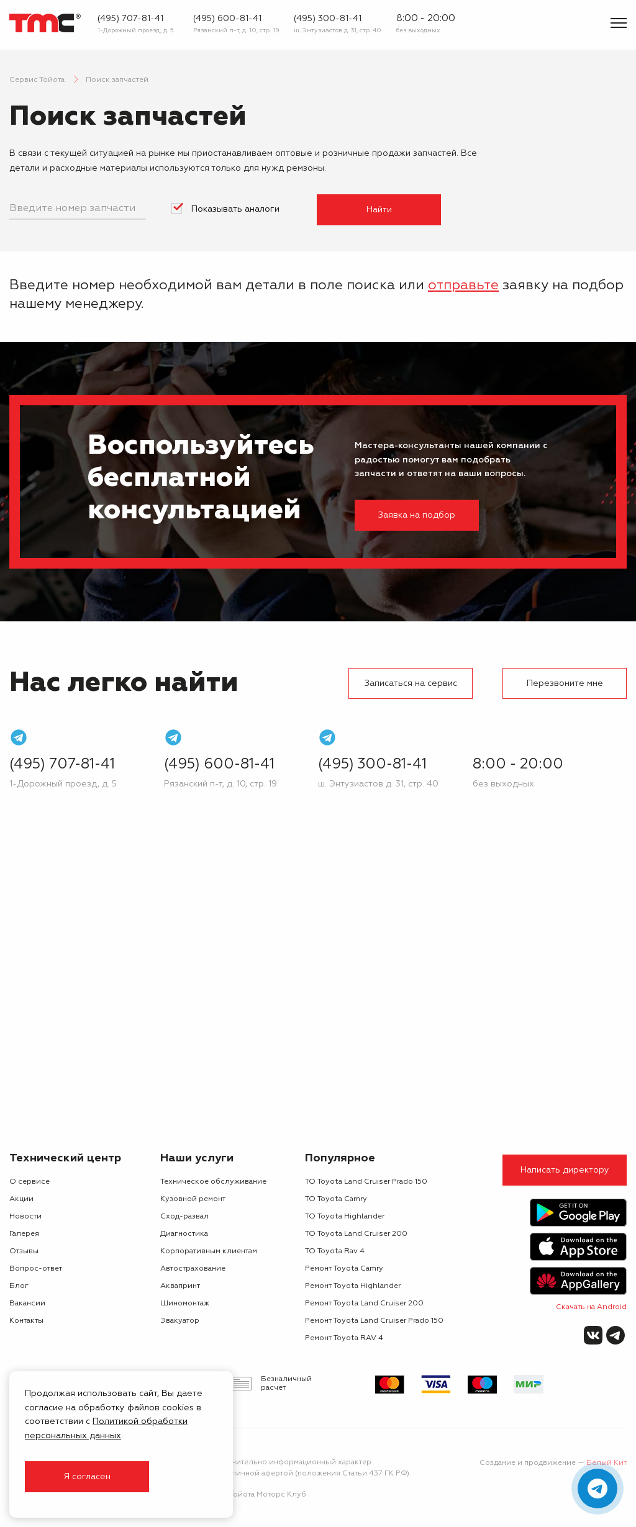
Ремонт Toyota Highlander (353, 1286)
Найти (379, 209)
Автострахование (192, 1268)
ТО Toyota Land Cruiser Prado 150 (366, 1182)
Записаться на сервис (411, 683)
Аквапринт (180, 1286)
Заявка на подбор (416, 515)
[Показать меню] (618, 23)
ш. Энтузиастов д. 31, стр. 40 (337, 30)
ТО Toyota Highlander (344, 1216)
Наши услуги (197, 1158)
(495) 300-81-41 (327, 18)
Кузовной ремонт (192, 1199)
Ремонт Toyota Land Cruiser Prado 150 (374, 1321)
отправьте (463, 285)
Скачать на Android (591, 1307)
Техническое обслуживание (213, 1182)
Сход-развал (184, 1216)
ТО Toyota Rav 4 (335, 1251)
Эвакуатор (179, 1321)
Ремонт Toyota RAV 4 (344, 1338)
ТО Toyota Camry (336, 1199)
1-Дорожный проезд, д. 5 (136, 30)
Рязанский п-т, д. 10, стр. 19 (236, 30)
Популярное (340, 1158)
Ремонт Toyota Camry (344, 1268)
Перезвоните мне (565, 683)
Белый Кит (606, 1463)
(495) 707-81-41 (130, 18)
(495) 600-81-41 (227, 18)
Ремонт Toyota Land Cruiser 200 (364, 1303)
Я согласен (87, 1476)
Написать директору (564, 1170)
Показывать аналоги (235, 209)
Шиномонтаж (184, 1303)
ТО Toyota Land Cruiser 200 (356, 1234)
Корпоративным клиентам (208, 1251)
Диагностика (184, 1234)
